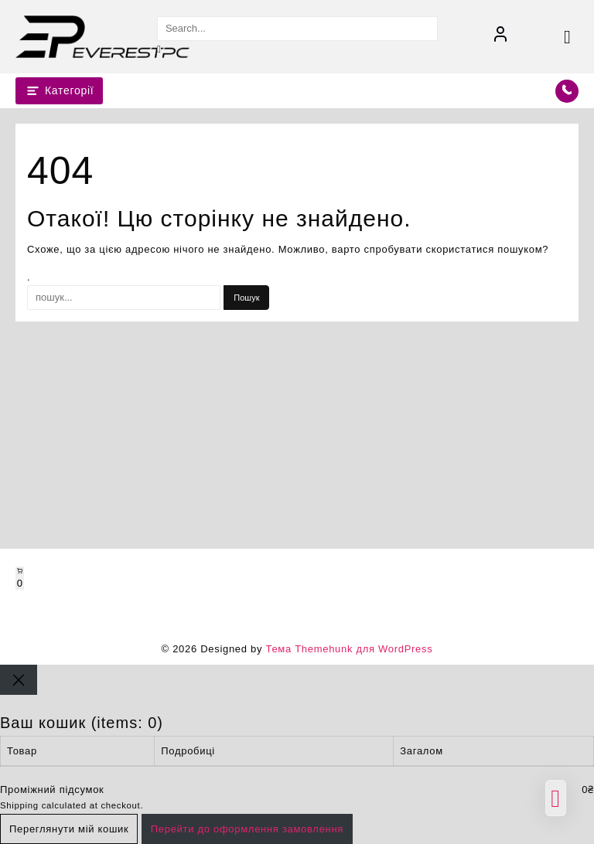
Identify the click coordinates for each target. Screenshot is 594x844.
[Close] (18, 680)
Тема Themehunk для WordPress (348, 649)
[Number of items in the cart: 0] (19, 578)
